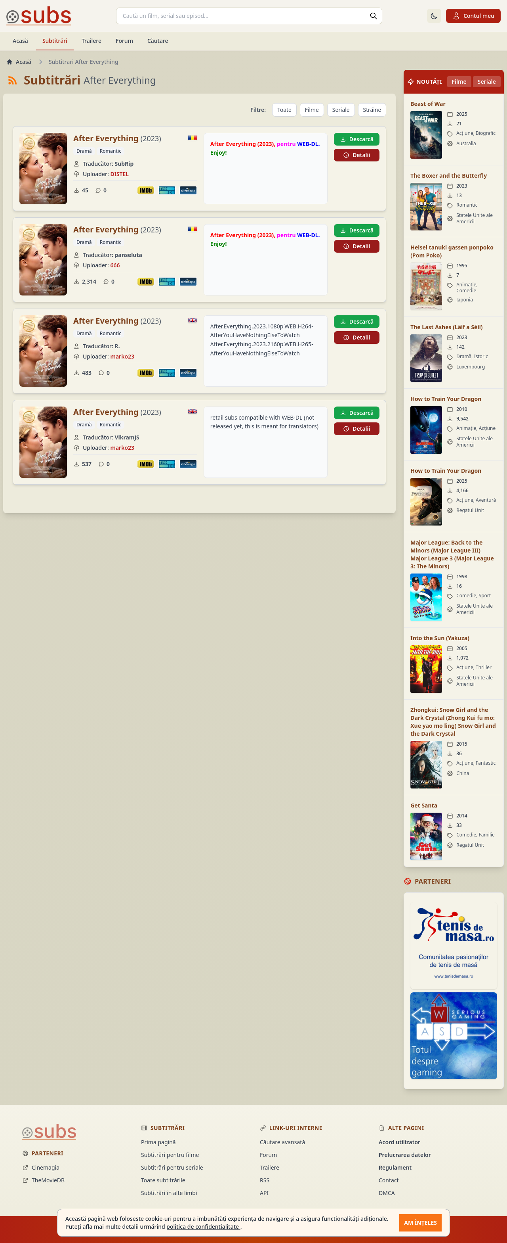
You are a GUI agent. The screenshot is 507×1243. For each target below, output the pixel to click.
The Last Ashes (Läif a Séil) (446, 327)
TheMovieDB (43, 1180)
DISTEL (119, 174)
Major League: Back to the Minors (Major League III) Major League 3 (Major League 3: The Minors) (452, 554)
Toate (283, 109)
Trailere (91, 40)
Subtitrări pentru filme (170, 1155)
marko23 (122, 356)
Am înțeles (420, 1222)
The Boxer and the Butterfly (448, 175)
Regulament (395, 1167)
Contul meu (473, 16)
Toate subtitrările (163, 1180)
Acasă (20, 40)
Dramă (84, 151)
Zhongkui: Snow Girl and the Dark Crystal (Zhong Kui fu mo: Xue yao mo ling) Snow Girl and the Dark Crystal (453, 721)
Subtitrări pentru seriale (172, 1167)
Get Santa (423, 805)
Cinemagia (40, 1167)
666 (115, 265)
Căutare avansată (282, 1142)
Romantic (110, 151)
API (264, 1193)
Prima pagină (158, 1142)
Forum (124, 40)
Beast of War (428, 103)
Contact (389, 1180)
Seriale (340, 109)
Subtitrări (54, 40)
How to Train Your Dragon (445, 399)
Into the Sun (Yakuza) (439, 638)
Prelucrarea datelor (405, 1155)
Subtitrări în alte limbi (169, 1193)
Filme (311, 109)
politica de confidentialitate (203, 1226)
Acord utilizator (399, 1142)
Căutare (157, 40)
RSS (264, 1180)
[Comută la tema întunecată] (434, 16)
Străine (372, 109)
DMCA (387, 1193)
